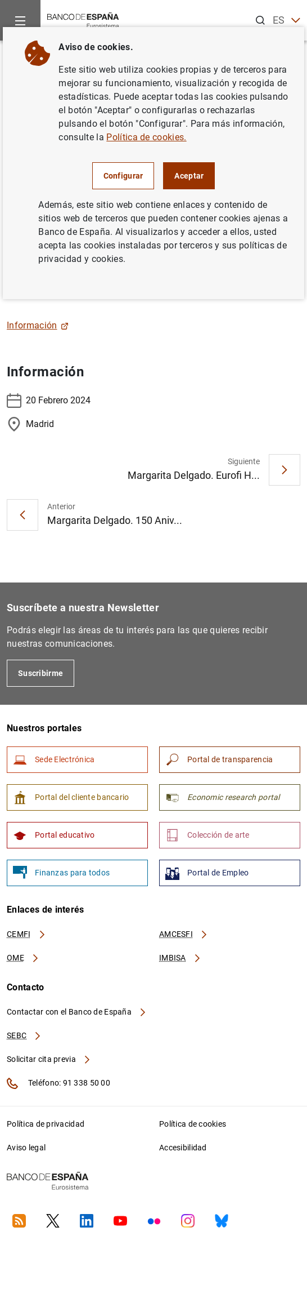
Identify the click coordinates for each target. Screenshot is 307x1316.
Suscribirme (40, 673)
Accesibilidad (183, 1147)
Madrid (30, 424)
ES (286, 20)
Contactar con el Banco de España (77, 1011)
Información (38, 325)
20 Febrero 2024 (49, 400)
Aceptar (189, 175)
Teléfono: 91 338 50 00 (58, 1083)
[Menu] (20, 20)
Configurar (123, 175)
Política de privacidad (45, 1123)
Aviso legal (26, 1147)
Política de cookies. (146, 137)
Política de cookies (192, 1123)
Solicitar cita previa (49, 1059)
